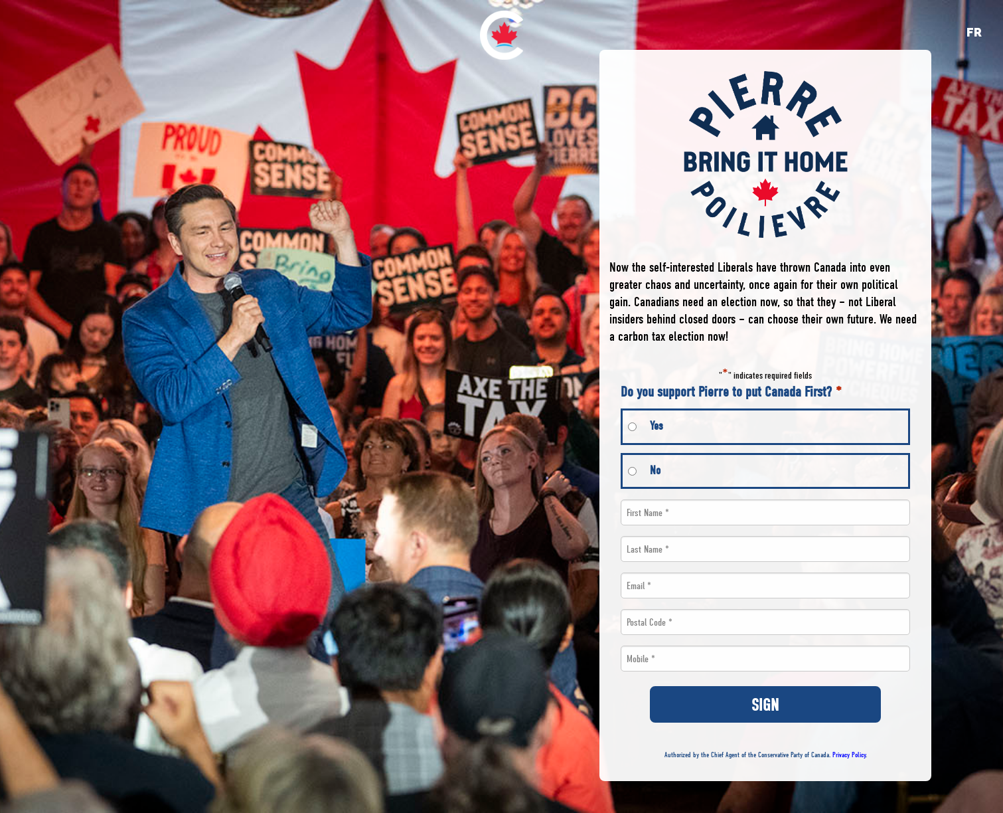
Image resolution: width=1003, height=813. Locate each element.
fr (974, 32)
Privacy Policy (849, 755)
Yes (656, 426)
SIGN (765, 705)
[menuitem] (501, 35)
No (655, 471)
